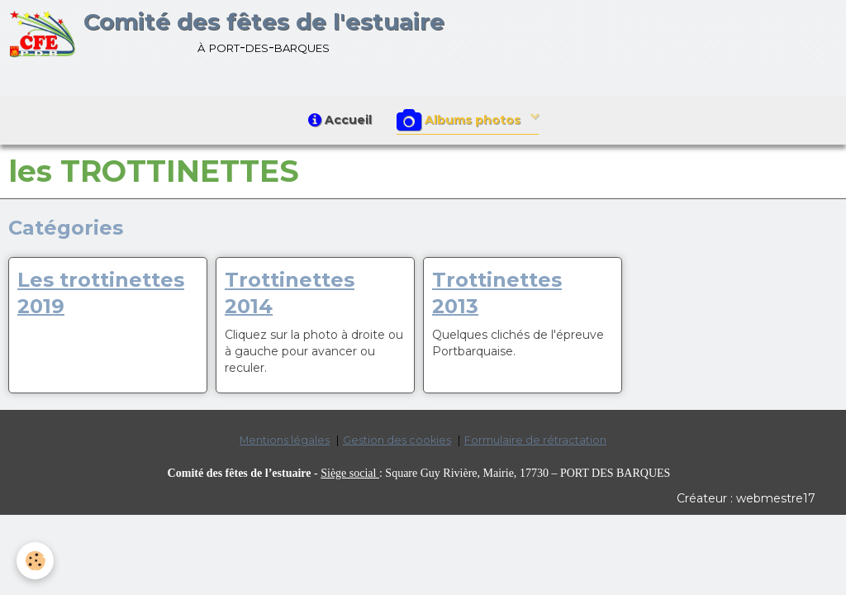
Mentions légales (285, 440)
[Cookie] (35, 560)
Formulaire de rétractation (535, 440)
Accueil (340, 119)
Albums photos (460, 120)
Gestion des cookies (397, 440)
